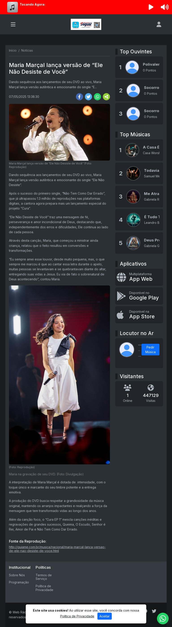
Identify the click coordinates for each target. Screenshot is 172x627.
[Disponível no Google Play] (139, 295)
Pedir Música (150, 349)
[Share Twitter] (88, 96)
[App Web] (139, 277)
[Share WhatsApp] (97, 96)
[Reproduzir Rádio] (151, 7)
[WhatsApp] (163, 618)
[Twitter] (154, 611)
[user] (159, 24)
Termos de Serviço (44, 577)
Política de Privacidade (44, 588)
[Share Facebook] (79, 96)
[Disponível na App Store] (139, 314)
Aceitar (104, 616)
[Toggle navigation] (13, 24)
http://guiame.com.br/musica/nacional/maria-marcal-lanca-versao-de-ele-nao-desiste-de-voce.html (57, 549)
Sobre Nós (17, 575)
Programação (19, 582)
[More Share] (106, 96)
